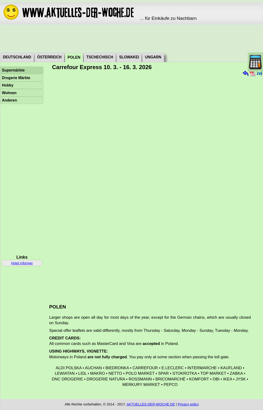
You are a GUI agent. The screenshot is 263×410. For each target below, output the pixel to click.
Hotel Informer (22, 263)
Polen (74, 57)
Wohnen (9, 93)
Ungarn (153, 57)
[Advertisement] (131, 38)
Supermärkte (13, 70)
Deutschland (17, 57)
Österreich (49, 57)
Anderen (9, 100)
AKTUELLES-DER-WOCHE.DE (151, 404)
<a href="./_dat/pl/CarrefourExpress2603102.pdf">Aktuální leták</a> (153, 185)
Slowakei (129, 57)
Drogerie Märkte (16, 78)
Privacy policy (188, 404)
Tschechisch (99, 57)
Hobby (8, 85)
